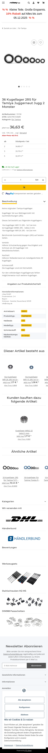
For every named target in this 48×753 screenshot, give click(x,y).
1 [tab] (19, 86)
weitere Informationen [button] (25, 170)
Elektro (24, 311)
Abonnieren (36, 665)
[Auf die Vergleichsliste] (34, 42)
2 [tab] (21, 86)
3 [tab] (24, 86)
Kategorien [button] (8, 501)
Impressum (8, 745)
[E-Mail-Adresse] (14, 665)
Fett (23, 330)
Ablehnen (24, 715)
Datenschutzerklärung (24, 745)
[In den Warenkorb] (4, 36)
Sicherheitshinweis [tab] (31, 201)
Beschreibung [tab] (9, 201)
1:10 (23, 320)
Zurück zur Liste (10, 28)
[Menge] (21, 179)
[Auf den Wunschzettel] (40, 42)
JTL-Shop (28, 750)
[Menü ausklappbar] (3, 1)
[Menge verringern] (5, 179)
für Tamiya (16, 119)
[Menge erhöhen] (43, 179)
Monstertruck (26, 325)
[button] (29, 2)
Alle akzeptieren (24, 700)
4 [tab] (26, 86)
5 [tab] (29, 86)
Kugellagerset (26, 316)
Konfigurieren (24, 707)
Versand (23, 133)
